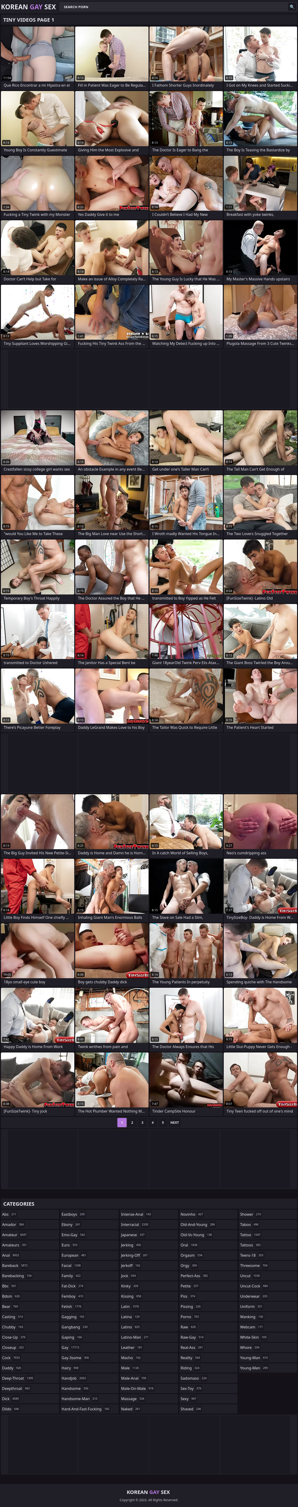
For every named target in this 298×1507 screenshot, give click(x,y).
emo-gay (74, 1234)
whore (250, 1347)
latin (130, 1306)
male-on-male (138, 1388)
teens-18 (252, 1255)
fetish (72, 1306)
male (130, 1367)
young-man (254, 1357)
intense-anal (136, 1214)
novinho (192, 1214)
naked (131, 1408)
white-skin (254, 1337)
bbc (9, 1286)
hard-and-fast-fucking (86, 1408)
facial (72, 1265)
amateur (15, 1234)
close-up (14, 1337)
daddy (12, 1367)
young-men (254, 1367)
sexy (189, 1398)
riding (191, 1367)
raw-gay (193, 1337)
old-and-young (198, 1224)
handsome (76, 1388)
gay (71, 1347)
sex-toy (192, 1388)
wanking (252, 1316)
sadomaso (194, 1378)
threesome (254, 1265)
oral (190, 1245)
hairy (71, 1367)
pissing (191, 1306)
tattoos (251, 1245)
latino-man (135, 1337)
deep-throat (18, 1378)
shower (251, 1214)
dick (11, 1398)
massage (133, 1398)
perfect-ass (195, 1275)
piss (188, 1296)
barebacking (17, 1275)
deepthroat (16, 1388)
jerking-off (135, 1255)
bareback (15, 1265)
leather (132, 1347)
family (72, 1275)
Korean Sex (28, 6)
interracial (135, 1224)
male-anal (134, 1378)
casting (13, 1316)
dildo (11, 1408)
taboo (250, 1224)
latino (131, 1327)
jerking (131, 1245)
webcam (252, 1327)
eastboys (74, 1214)
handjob (74, 1378)
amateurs (15, 1245)
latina (131, 1316)
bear (10, 1306)
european (74, 1255)
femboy (73, 1296)
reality (191, 1357)
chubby (13, 1327)
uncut (250, 1275)
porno (190, 1316)
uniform (251, 1306)
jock (129, 1275)
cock (11, 1357)
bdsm (11, 1296)
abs (9, 1214)
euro (70, 1245)
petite (190, 1286)
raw (189, 1327)
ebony (71, 1224)
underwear (254, 1296)
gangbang (75, 1327)
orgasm (192, 1255)
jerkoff (131, 1265)
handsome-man (80, 1398)
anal (11, 1255)
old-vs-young (197, 1234)
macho (131, 1357)
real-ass (192, 1347)
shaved (191, 1408)
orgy (189, 1265)
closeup (13, 1347)
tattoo (250, 1234)
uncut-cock (254, 1286)
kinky (130, 1286)
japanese (133, 1234)
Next (174, 1122)
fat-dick (73, 1286)
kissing (131, 1296)
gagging (73, 1316)
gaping (72, 1337)
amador (13, 1224)
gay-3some (76, 1357)
